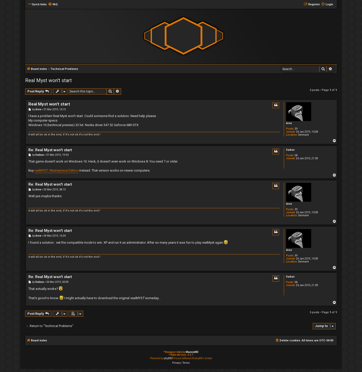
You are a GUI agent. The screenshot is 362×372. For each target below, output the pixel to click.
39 (296, 128)
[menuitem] (53, 5)
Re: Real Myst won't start (50, 150)
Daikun (290, 149)
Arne (289, 123)
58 (296, 155)
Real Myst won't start (48, 80)
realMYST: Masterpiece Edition (56, 170)
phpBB (168, 358)
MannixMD (192, 352)
